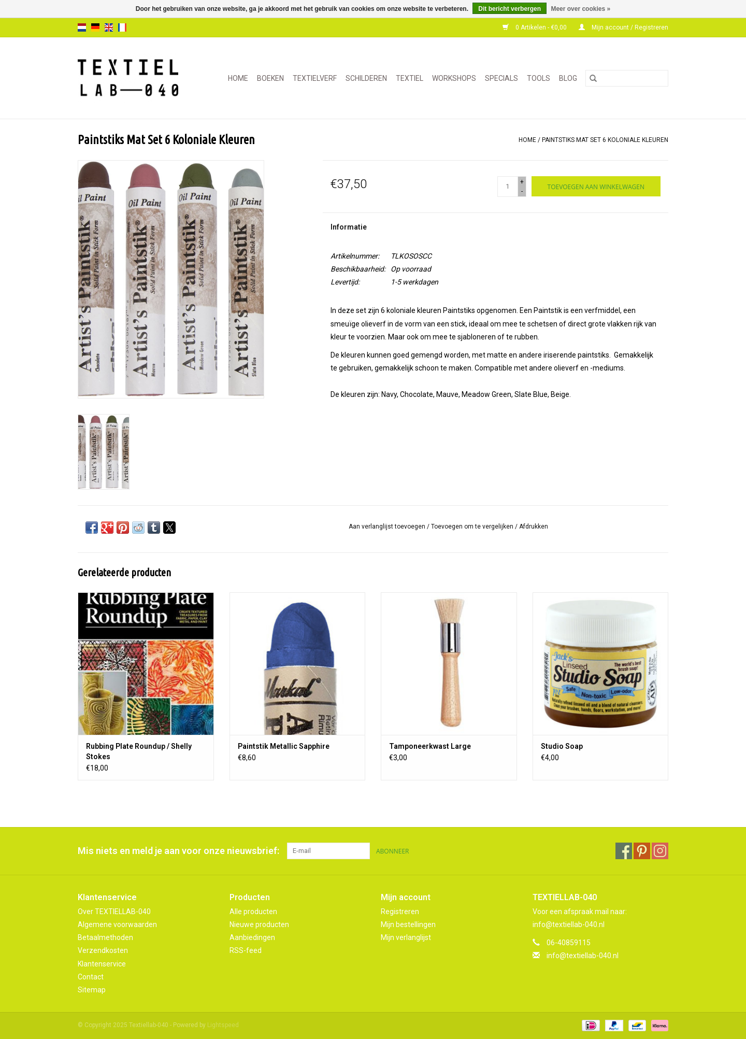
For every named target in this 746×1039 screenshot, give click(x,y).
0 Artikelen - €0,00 (535, 27)
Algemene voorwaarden (117, 924)
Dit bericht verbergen (509, 8)
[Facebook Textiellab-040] (623, 851)
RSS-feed (245, 950)
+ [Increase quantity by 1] (522, 182)
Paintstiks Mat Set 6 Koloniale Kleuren (605, 140)
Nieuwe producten (259, 924)
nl (82, 27)
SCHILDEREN (366, 78)
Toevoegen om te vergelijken (473, 526)
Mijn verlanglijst (406, 937)
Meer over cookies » (580, 8)
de (95, 27)
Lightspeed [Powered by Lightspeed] (223, 1025)
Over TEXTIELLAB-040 (114, 911)
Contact (91, 977)
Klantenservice (102, 964)
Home (238, 78)
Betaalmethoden (105, 937)
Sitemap (92, 990)
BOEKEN (270, 78)
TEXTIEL (409, 78)
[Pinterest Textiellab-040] (642, 851)
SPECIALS (501, 78)
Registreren (400, 911)
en (109, 27)
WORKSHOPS (454, 78)
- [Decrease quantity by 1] (522, 191)
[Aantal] (507, 186)
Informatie (349, 227)
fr (122, 27)
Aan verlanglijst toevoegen (388, 526)
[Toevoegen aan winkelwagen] (596, 186)
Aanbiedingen (252, 937)
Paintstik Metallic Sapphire (283, 746)
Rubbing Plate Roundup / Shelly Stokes (139, 751)
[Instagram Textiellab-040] (660, 851)
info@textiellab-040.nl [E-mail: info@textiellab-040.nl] (583, 955)
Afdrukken (533, 526)
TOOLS (538, 78)
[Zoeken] (626, 78)
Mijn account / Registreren (623, 27)
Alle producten (253, 911)
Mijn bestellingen (408, 924)
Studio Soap (562, 746)
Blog (568, 78)
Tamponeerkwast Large (430, 746)
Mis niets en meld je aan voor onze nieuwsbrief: (178, 850)
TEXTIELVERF (315, 78)
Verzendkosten (103, 950)
